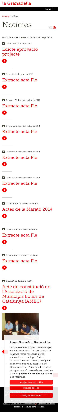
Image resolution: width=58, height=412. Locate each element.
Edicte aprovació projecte (20, 52)
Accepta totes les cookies (31, 382)
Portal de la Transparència (23, 403)
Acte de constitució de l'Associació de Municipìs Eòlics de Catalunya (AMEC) (26, 294)
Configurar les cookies (31, 395)
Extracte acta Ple (19, 79)
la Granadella (16, 3)
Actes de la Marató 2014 (27, 209)
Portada (5, 16)
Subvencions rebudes (34, 406)
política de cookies (29, 373)
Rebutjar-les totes (31, 388)
